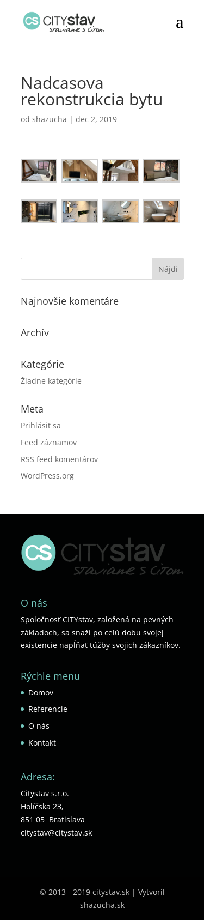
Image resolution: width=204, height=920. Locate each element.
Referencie (47, 709)
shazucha (49, 119)
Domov (40, 692)
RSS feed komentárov (59, 459)
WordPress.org (47, 475)
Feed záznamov (49, 442)
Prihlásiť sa (41, 425)
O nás (39, 726)
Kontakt (42, 742)
